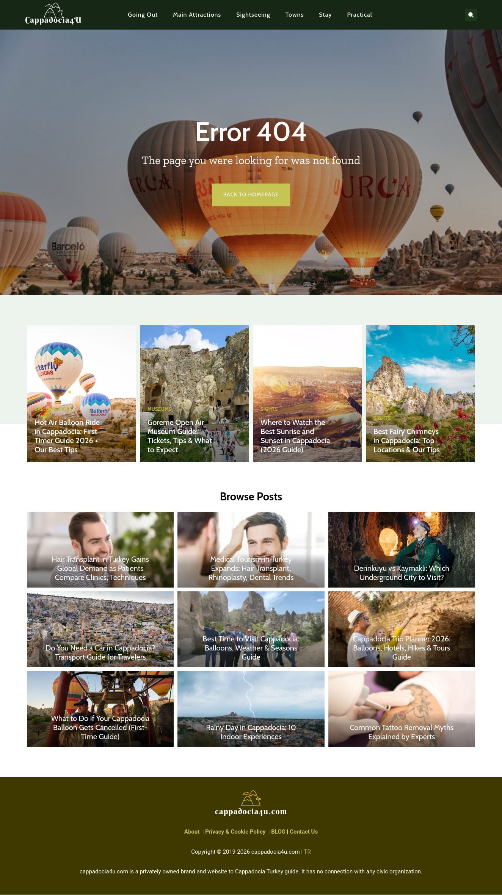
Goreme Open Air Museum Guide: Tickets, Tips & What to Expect (179, 436)
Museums (160, 409)
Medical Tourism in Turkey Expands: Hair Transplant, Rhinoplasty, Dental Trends (251, 569)
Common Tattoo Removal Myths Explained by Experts (401, 733)
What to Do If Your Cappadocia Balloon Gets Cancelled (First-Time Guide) (100, 728)
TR (307, 852)
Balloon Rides (54, 409)
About (191, 832)
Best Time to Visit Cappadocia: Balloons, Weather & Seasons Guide (251, 648)
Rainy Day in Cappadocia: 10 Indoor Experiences (251, 733)
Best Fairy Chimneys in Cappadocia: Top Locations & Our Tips (406, 440)
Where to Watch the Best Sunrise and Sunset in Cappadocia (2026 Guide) (295, 436)
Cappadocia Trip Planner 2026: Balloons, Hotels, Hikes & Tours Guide (401, 648)
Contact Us (304, 832)
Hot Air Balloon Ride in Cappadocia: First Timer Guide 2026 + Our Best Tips (67, 436)
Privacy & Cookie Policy (235, 832)
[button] (471, 15)
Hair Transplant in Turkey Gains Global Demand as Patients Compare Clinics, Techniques (100, 569)
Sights (269, 409)
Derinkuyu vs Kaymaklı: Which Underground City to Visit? (401, 573)
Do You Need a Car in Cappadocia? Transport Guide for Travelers (100, 653)
